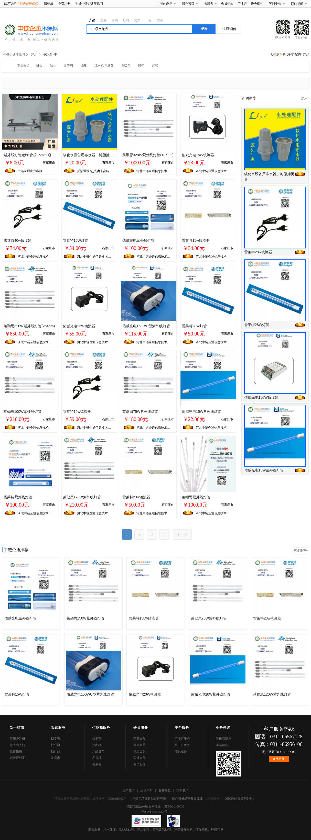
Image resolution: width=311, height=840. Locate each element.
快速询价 (229, 29)
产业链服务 (182, 738)
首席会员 (139, 745)
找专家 (55, 738)
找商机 (96, 745)
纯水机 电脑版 (104, 65)
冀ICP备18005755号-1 (239, 798)
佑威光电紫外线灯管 (138, 240)
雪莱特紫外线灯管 (18, 497)
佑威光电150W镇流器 (261, 397)
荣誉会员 (139, 758)
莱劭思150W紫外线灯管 (86, 618)
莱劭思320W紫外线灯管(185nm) (148, 155)
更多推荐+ (301, 550)
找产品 (55, 751)
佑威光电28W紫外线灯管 (211, 694)
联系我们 (182, 790)
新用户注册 (17, 738)
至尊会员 (139, 738)
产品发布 (98, 751)
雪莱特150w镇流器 (144, 618)
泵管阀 (68, 65)
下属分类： (25, 65)
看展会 (96, 764)
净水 (34, 54)
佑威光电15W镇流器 (198, 155)
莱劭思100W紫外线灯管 (23, 412)
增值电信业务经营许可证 (149, 798)
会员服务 (139, 764)
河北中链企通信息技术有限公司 (157, 171)
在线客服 (279, 759)
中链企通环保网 (14, 54)
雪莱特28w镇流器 (258, 252)
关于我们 (128, 790)
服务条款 (164, 790)
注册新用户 (223, 738)
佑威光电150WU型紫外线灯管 (146, 326)
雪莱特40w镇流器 (18, 240)
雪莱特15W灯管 (75, 240)
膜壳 (141, 65)
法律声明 (146, 790)
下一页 (182, 534)
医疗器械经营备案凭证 (187, 798)
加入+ (305, 98)
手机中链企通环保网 (89, 3)
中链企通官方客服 (30, 171)
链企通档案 (17, 758)
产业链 (242, 3)
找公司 (55, 745)
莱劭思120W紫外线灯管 (82, 497)
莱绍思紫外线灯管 (196, 497)
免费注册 (64, 3)
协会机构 (257, 3)
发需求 (55, 758)
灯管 (155, 65)
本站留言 (222, 745)
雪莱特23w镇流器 (136, 497)
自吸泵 (126, 65)
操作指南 (16, 751)
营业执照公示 (117, 798)
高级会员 (139, 751)
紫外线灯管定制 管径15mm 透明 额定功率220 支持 (44, 155)
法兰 (53, 65)
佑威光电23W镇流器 (79, 326)
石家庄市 (49, 162)
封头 (39, 65)
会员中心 (227, 3)
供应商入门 (17, 745)
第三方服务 (182, 745)
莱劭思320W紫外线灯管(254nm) (29, 326)
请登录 (48, 3)
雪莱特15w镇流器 (196, 240)
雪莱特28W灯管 (194, 326)
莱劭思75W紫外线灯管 (140, 412)
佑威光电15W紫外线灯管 (201, 412)
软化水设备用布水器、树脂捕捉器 (90, 155)
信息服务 (181, 751)
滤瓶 (84, 65)
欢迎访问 (21, 3)
